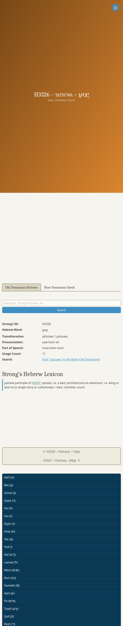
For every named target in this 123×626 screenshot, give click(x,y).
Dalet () (9, 501)
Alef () (9, 477)
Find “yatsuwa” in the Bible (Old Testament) (71, 359)
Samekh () (12, 585)
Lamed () (11, 562)
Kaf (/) (10, 555)
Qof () (9, 616)
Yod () (8, 547)
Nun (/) (10, 578)
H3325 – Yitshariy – (61, 452)
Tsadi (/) (11, 609)
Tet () (8, 539)
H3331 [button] (36, 383)
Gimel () (10, 493)
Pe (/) (9, 601)
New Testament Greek (59, 287)
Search (61, 310)
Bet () (8, 485)
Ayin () (9, 593)
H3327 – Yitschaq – (61, 460)
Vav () (8, 516)
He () (8, 508)
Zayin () (9, 524)
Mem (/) (11, 570)
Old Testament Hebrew (21, 287)
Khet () (9, 531)
